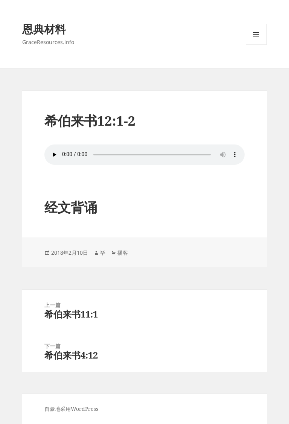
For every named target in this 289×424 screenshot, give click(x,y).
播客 (122, 252)
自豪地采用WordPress (71, 408)
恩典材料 (44, 28)
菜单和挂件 (256, 44)
